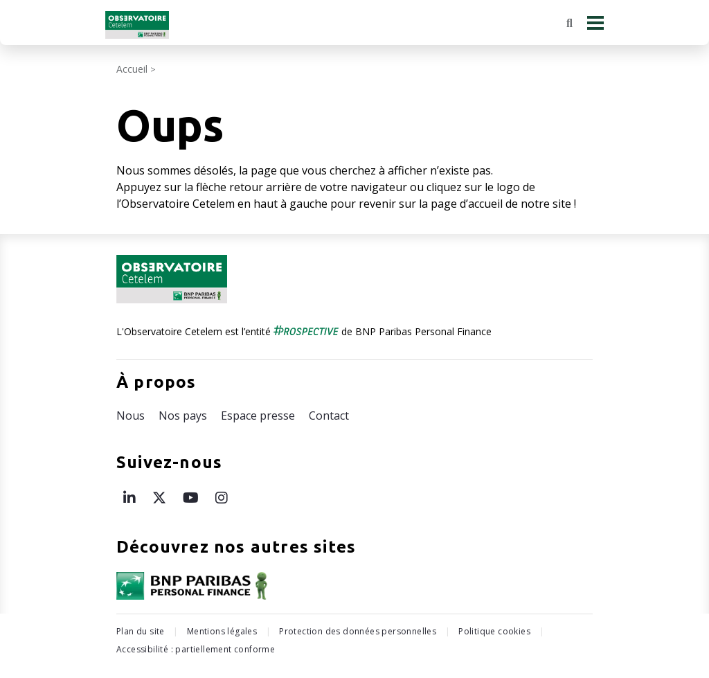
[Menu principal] (595, 22)
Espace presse (258, 415)
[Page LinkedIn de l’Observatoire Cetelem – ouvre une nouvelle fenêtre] (129, 497)
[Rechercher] (569, 23)
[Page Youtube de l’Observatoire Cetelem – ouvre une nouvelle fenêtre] (191, 497)
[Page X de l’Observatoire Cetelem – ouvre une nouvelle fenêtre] (159, 497)
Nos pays (183, 415)
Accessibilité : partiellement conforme (195, 649)
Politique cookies (494, 631)
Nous (130, 415)
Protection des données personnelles (357, 631)
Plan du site (140, 631)
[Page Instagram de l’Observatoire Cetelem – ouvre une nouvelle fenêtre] (221, 497)
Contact (329, 415)
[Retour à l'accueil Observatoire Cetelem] (137, 25)
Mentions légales (222, 631)
